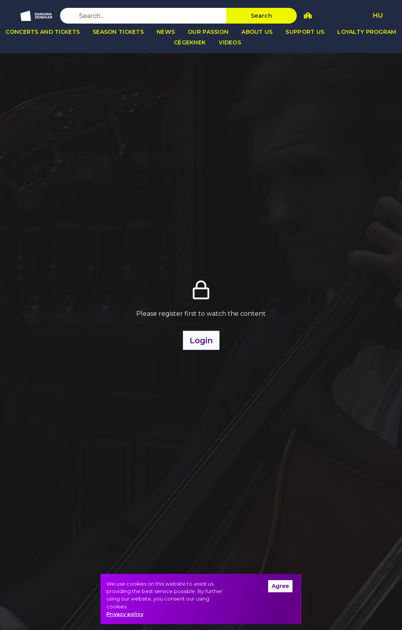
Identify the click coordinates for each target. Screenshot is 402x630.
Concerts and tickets (42, 31)
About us (256, 31)
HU (378, 15)
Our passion (208, 31)
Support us (304, 31)
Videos (230, 42)
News (166, 31)
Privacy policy (124, 614)
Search (261, 15)
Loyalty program (366, 31)
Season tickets (118, 31)
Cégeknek (190, 42)
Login (201, 340)
